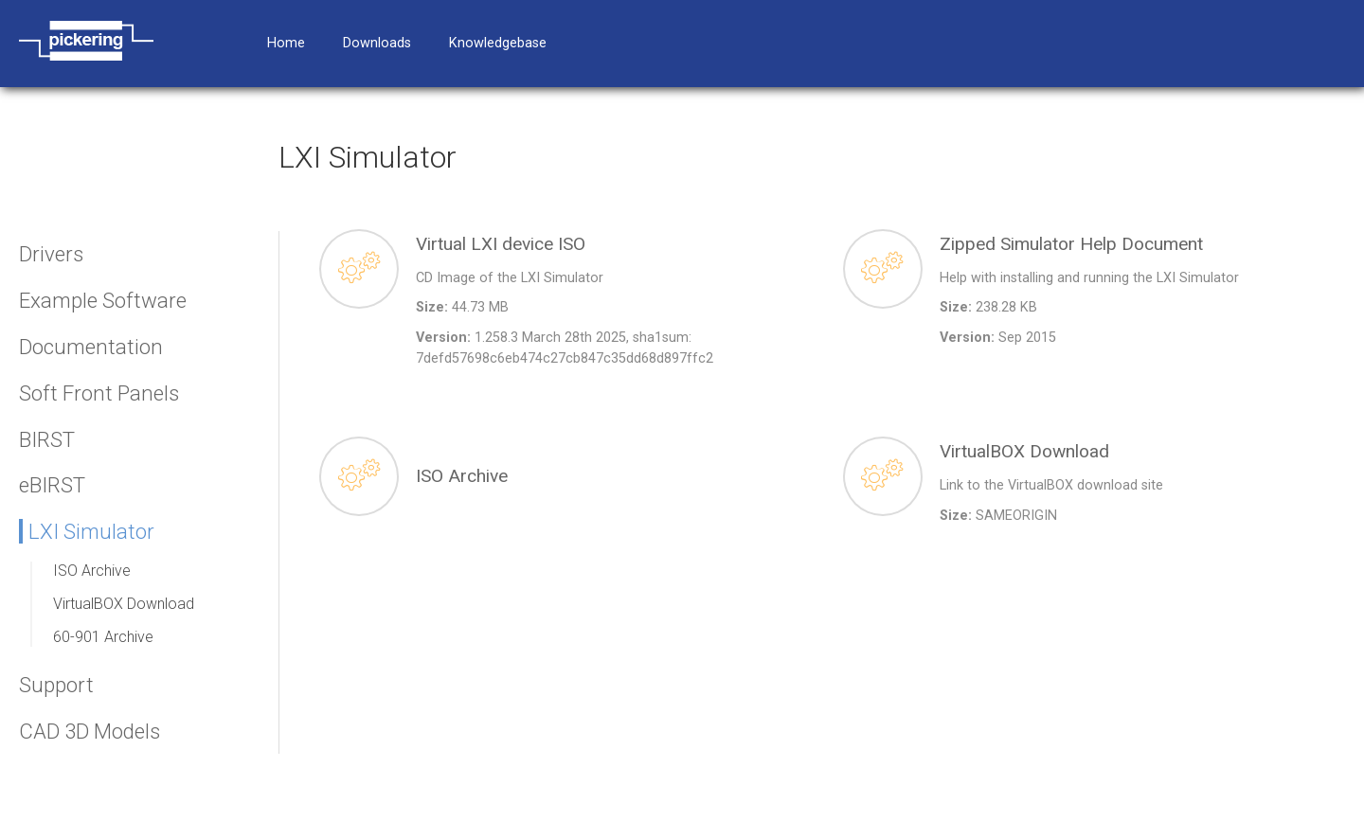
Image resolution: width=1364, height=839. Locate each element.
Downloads (377, 43)
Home (286, 43)
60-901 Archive (103, 637)
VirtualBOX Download (123, 604)
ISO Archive (92, 571)
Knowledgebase (498, 43)
